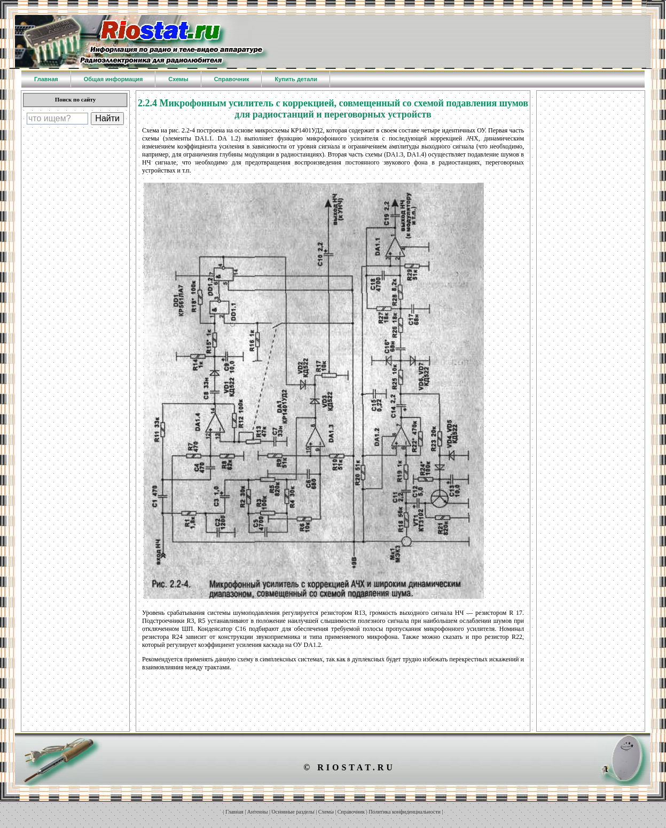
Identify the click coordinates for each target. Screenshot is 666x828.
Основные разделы (293, 812)
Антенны (257, 812)
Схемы (326, 812)
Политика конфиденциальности (405, 812)
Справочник (351, 812)
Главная (234, 812)
